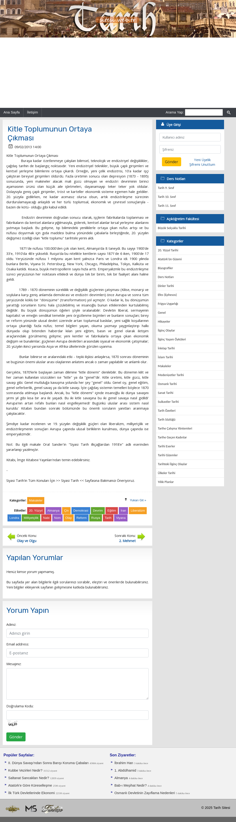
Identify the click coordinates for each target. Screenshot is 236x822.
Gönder (15, 736)
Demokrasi (80, 510)
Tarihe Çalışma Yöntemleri (175, 428)
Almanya (53, 510)
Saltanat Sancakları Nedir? (28, 778)
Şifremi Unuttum (202, 164)
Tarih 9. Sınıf (166, 188)
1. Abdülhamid (125, 770)
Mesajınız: (13, 663)
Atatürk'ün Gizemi (170, 259)
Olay (68, 518)
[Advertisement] (118, 73)
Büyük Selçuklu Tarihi (172, 228)
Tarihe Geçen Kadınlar (172, 437)
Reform (81, 518)
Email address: (17, 644)
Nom (57, 518)
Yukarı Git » (138, 500)
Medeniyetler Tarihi (171, 375)
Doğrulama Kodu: (20, 706)
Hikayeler (164, 322)
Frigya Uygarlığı (168, 304)
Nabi (46, 518)
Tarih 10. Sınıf (167, 197)
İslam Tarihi (165, 357)
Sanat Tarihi (165, 393)
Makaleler (164, 366)
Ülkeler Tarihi (166, 473)
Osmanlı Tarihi (167, 384)
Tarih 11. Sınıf (167, 206)
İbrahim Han (123, 763)
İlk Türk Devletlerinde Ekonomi (31, 793)
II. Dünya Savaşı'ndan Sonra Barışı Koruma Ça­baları (48, 763)
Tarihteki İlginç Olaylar (172, 464)
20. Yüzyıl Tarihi (168, 250)
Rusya (95, 518)
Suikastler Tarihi (168, 402)
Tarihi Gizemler (168, 455)
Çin (66, 510)
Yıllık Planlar (166, 482)
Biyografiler (165, 268)
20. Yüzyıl (36, 510)
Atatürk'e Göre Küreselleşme (30, 785)
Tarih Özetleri (167, 411)
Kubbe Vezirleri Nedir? (25, 770)
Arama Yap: (175, 112)
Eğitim (111, 510)
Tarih (108, 518)
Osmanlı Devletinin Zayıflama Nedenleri (144, 793)
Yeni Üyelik (202, 159)
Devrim (98, 510)
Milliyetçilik (31, 518)
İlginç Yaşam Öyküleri (172, 339)
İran (123, 510)
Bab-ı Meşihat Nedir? (130, 785)
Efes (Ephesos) (167, 295)
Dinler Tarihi (166, 286)
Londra (14, 518)
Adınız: (11, 624)
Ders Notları (166, 277)
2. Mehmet (127, 540)
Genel (162, 313)
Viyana (121, 518)
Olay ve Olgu (26, 540)
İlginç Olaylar (166, 330)
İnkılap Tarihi (166, 348)
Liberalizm (138, 510)
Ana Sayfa (12, 112)
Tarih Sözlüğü (167, 420)
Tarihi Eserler (166, 446)
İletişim (32, 112)
